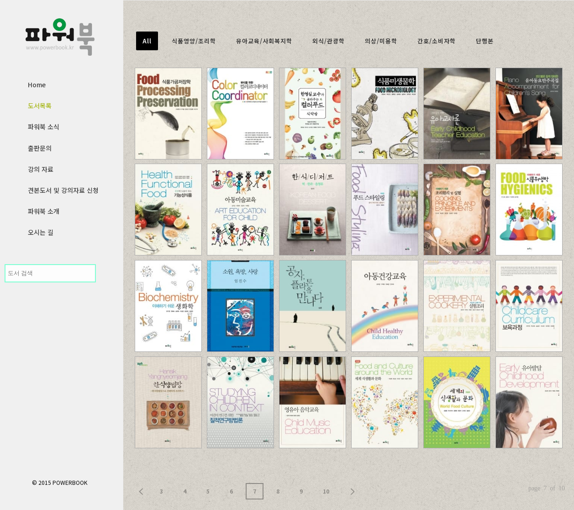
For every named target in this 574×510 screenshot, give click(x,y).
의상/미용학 (381, 41)
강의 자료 (40, 169)
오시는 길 (40, 232)
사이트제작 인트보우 (537, 495)
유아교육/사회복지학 (264, 41)
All (147, 41)
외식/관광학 (328, 41)
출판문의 (40, 148)
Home (37, 84)
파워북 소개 (43, 211)
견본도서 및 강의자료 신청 (63, 190)
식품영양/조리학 (194, 41)
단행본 (485, 41)
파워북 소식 (43, 126)
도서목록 (40, 105)
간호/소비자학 (436, 41)
